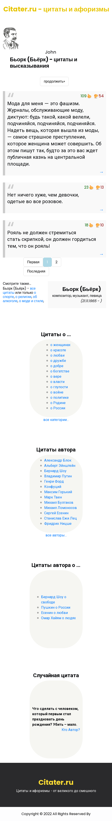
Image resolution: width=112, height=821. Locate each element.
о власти (57, 382)
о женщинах (60, 345)
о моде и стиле (31, 300)
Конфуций (52, 487)
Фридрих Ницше (58, 523)
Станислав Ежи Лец (60, 518)
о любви (57, 355)
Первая (33, 262)
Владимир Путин (58, 476)
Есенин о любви (54, 613)
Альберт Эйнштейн (59, 466)
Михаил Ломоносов (60, 508)
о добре (56, 366)
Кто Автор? (71, 730)
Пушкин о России (55, 607)
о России (57, 408)
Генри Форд (54, 481)
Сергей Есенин (56, 513)
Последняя (36, 271)
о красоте (58, 350)
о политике (59, 397)
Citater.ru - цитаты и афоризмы (56, 9)
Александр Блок (57, 460)
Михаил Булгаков (58, 502)
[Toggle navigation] (9, 19)
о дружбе (58, 361)
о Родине (58, 403)
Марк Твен (53, 497)
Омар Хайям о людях (58, 618)
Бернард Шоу (55, 471)
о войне (56, 392)
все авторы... (56, 535)
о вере (55, 376)
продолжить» (54, 81)
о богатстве (59, 371)
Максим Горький (58, 492)
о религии (23, 296)
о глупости (59, 387)
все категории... (56, 420)
